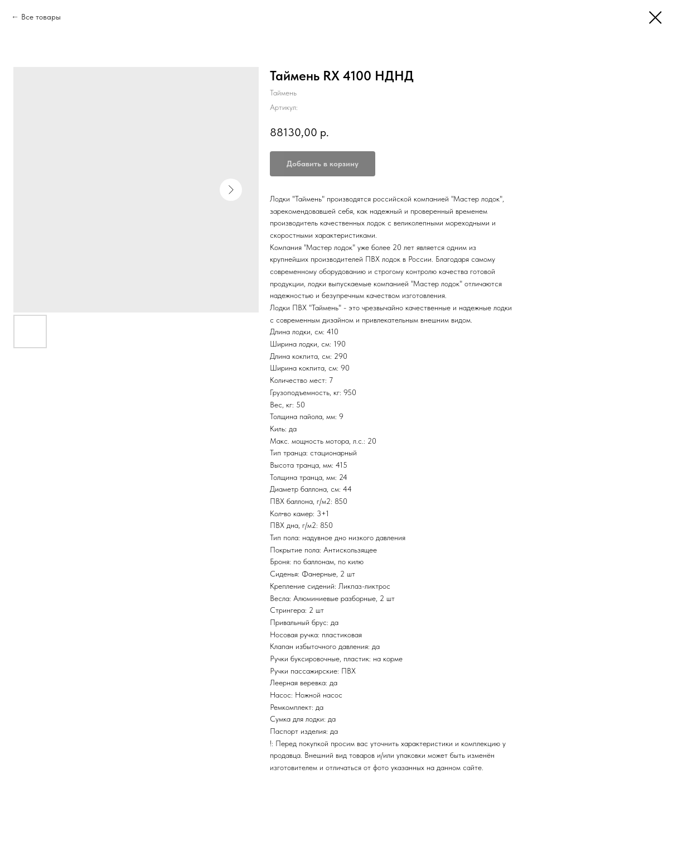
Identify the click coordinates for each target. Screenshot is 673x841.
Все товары (41, 16)
